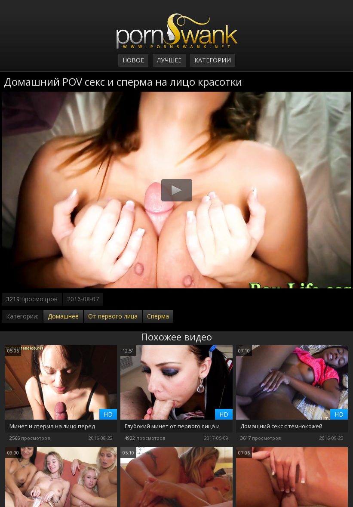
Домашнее (63, 316)
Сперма (158, 316)
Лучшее (169, 60)
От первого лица (113, 316)
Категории (212, 60)
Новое (133, 60)
